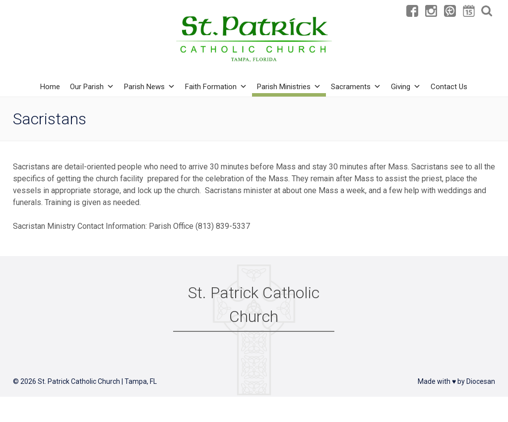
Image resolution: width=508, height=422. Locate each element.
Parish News (149, 87)
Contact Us (449, 86)
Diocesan (480, 381)
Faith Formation (216, 87)
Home (50, 86)
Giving (406, 87)
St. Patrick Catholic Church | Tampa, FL (97, 381)
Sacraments (356, 87)
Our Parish (92, 87)
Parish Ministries (289, 87)
